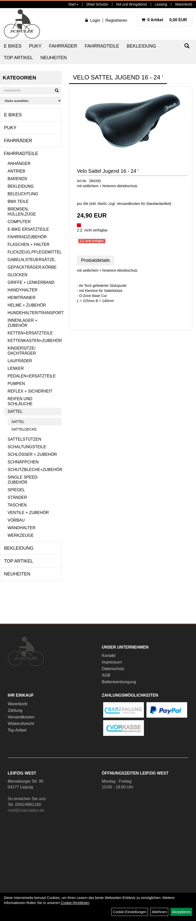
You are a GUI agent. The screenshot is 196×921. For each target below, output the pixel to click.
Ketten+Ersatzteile (30, 333)
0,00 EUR (164, 20)
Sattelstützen (24, 439)
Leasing (161, 4)
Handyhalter (22, 290)
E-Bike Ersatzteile (28, 229)
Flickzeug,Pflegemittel (34, 252)
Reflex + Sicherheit (30, 391)
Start (73, 4)
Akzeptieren (181, 912)
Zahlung (15, 710)
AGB (106, 675)
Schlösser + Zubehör (32, 454)
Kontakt (109, 655)
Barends (17, 179)
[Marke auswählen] (30, 100)
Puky (35, 46)
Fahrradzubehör (27, 237)
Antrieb (16, 171)
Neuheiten (53, 57)
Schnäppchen (23, 462)
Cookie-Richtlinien (75, 903)
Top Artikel (18, 57)
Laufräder (20, 361)
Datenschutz (113, 669)
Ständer (17, 497)
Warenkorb (183, 4)
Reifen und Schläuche (20, 401)
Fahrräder (63, 46)
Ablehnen (159, 912)
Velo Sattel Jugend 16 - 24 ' (108, 171)
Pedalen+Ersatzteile (32, 376)
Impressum (112, 662)
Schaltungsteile (27, 447)
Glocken (17, 275)
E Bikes (12, 46)
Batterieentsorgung (119, 682)
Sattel (15, 411)
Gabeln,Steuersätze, (32, 260)
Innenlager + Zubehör (22, 323)
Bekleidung (141, 46)
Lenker (16, 368)
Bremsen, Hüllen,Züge (22, 211)
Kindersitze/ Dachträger (22, 350)
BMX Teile (18, 201)
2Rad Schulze (97, 4)
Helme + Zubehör (27, 305)
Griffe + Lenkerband (31, 282)
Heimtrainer (21, 297)
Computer (19, 222)
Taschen (17, 505)
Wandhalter (21, 528)
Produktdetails (95, 260)
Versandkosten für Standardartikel (143, 204)
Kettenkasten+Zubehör (34, 340)
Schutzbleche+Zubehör (34, 469)
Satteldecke (24, 429)
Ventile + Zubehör (28, 512)
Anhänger (19, 163)
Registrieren (116, 20)
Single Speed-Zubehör (23, 479)
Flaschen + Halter (29, 244)
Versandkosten (21, 717)
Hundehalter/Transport (34, 313)
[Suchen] (56, 90)
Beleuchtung (23, 194)
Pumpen (16, 383)
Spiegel (16, 490)
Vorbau (16, 520)
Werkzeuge (21, 535)
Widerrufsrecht (21, 723)
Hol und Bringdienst (131, 4)
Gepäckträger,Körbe (32, 267)
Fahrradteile (102, 46)
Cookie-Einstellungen (129, 912)
